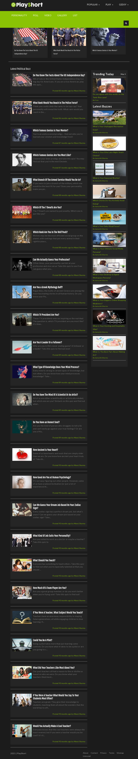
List (75, 15)
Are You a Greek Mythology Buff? (48, 287)
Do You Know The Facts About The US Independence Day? (59, 75)
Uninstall (87, 756)
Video (47, 15)
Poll (35, 15)
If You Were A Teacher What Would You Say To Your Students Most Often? (56, 697)
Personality (19, 15)
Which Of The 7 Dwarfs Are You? (47, 207)
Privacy (103, 753)
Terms (111, 753)
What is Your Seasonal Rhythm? (106, 178)
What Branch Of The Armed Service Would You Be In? (57, 179)
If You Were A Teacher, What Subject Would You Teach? (58, 612)
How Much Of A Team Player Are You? (50, 587)
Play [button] (109, 4)
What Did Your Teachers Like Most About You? (54, 667)
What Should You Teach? (44, 560)
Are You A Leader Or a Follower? (47, 342)
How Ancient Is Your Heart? (45, 449)
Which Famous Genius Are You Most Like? (52, 155)
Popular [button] (93, 4)
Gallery (62, 15)
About (85, 753)
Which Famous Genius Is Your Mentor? (105, 50)
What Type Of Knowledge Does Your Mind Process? (56, 367)
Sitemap (120, 753)
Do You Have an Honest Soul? (46, 422)
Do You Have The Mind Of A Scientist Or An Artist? (55, 394)
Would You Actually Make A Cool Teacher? (52, 726)
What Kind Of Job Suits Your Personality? (51, 535)
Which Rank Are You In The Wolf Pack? (50, 232)
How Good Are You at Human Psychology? (52, 477)
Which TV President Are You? (46, 314)
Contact (94, 753)
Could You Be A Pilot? (42, 640)
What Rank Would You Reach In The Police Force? (55, 102)
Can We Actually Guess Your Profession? (51, 259)
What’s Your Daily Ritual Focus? (106, 226)
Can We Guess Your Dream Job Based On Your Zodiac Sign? (57, 506)
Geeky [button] (123, 4)
